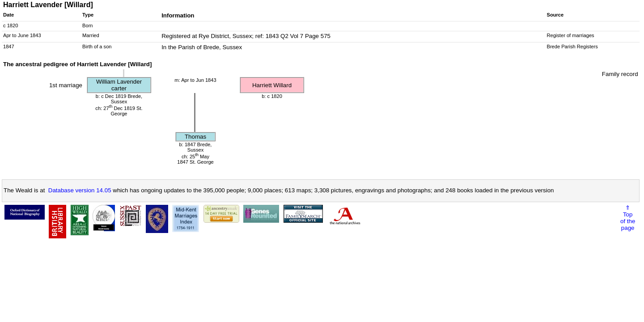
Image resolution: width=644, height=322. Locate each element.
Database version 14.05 (79, 190)
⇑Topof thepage (627, 217)
